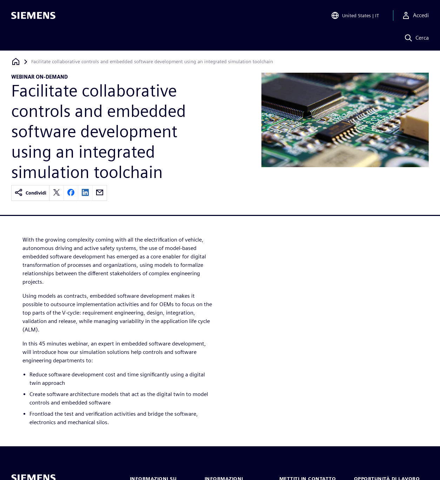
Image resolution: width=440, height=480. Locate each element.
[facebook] (71, 192)
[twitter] (56, 192)
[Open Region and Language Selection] (355, 15)
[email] (100, 192)
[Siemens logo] (33, 15)
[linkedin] (85, 192)
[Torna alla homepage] (16, 61)
